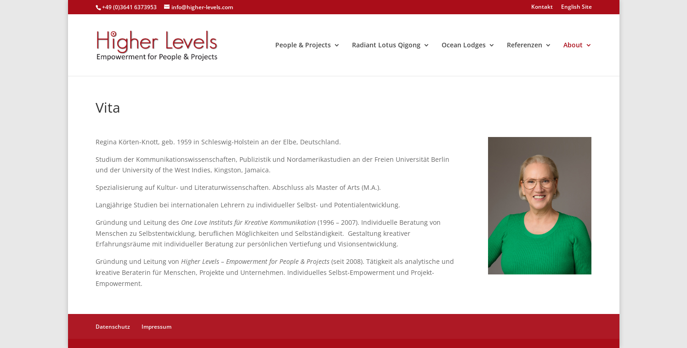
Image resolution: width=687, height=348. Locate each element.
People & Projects (303, 45)
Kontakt (542, 7)
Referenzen (524, 45)
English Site (576, 7)
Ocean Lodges (464, 45)
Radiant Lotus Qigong (386, 45)
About (573, 45)
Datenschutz (113, 327)
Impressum (156, 327)
